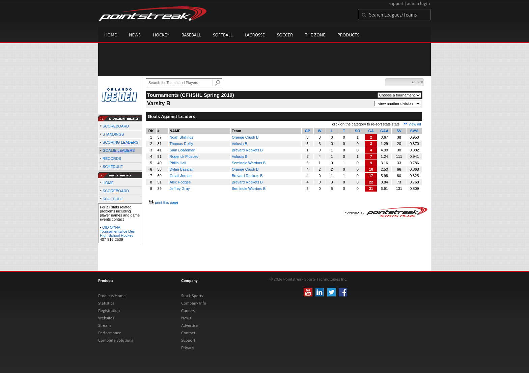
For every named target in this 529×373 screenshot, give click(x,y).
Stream (104, 325)
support (396, 3)
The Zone (315, 34)
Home (110, 34)
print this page (166, 202)
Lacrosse (255, 34)
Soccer (285, 34)
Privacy (187, 347)
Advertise (189, 325)
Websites (106, 318)
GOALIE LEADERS (119, 150)
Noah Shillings (181, 137)
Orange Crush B (245, 137)
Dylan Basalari (182, 169)
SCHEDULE (113, 167)
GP (307, 131)
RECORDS (112, 158)
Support (188, 340)
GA (371, 131)
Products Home (112, 295)
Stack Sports (192, 295)
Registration (109, 310)
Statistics (106, 303)
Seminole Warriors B (249, 163)
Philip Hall (178, 163)
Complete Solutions (115, 340)
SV (398, 131)
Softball (222, 34)
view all (415, 124)
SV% (414, 131)
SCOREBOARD (116, 126)
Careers (188, 310)
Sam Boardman (182, 150)
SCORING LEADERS (120, 142)
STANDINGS (113, 134)
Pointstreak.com (152, 14)
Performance (109, 333)
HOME (108, 183)
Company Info (193, 303)
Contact (188, 333)
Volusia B (239, 144)
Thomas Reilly (181, 144)
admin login (418, 3)
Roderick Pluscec (184, 156)
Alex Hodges (180, 182)
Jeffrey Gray (180, 188)
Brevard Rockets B (247, 150)
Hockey (161, 34)
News (135, 34)
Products (348, 34)
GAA (384, 131)
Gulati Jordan (181, 176)
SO (357, 131)
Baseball (191, 34)
